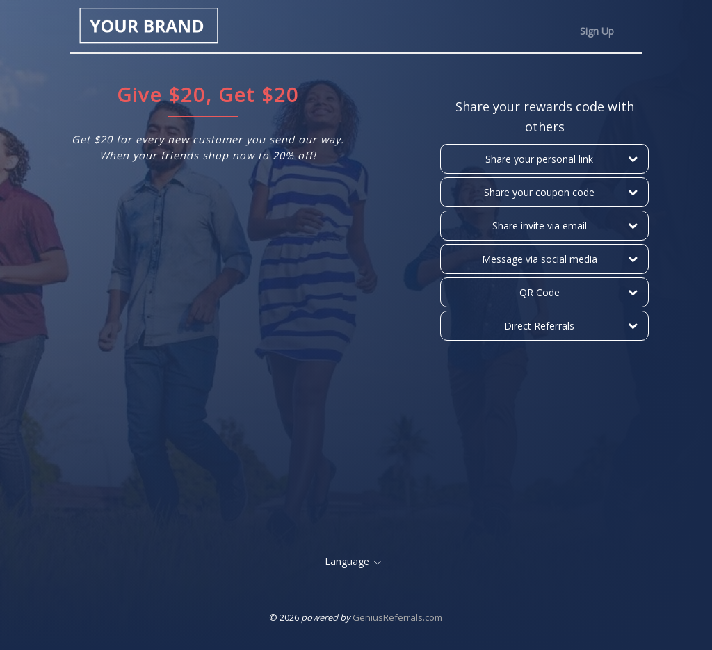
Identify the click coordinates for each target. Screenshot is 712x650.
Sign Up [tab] (597, 31)
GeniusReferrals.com (397, 617)
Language (347, 561)
